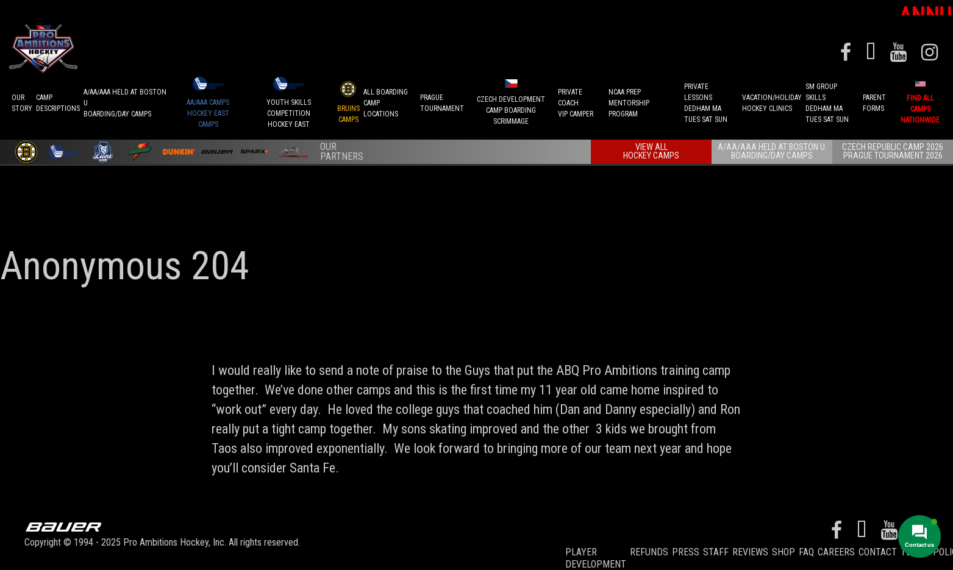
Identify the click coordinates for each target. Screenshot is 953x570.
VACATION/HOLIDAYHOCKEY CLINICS (772, 100)
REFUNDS (649, 548)
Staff (716, 548)
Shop (783, 548)
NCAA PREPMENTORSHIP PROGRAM (629, 100)
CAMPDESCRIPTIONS (58, 100)
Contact (877, 548)
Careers (836, 548)
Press (685, 548)
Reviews (750, 548)
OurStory (22, 100)
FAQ (806, 548)
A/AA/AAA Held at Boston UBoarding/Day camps (125, 100)
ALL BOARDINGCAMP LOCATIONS (385, 100)
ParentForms (874, 100)
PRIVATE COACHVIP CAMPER (575, 100)
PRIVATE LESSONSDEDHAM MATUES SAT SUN (705, 100)
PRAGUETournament (442, 100)
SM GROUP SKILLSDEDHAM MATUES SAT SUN (827, 100)
